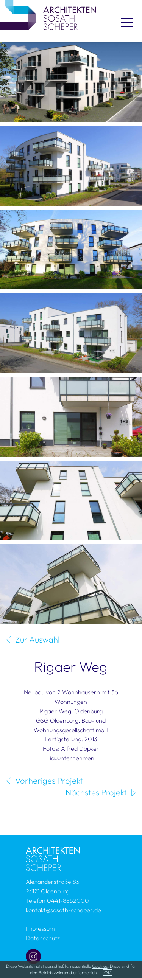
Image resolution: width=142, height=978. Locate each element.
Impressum (40, 928)
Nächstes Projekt (96, 792)
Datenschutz (43, 938)
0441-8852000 (68, 900)
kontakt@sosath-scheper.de (63, 910)
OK (107, 972)
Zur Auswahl (37, 639)
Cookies (100, 966)
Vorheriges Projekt (49, 780)
